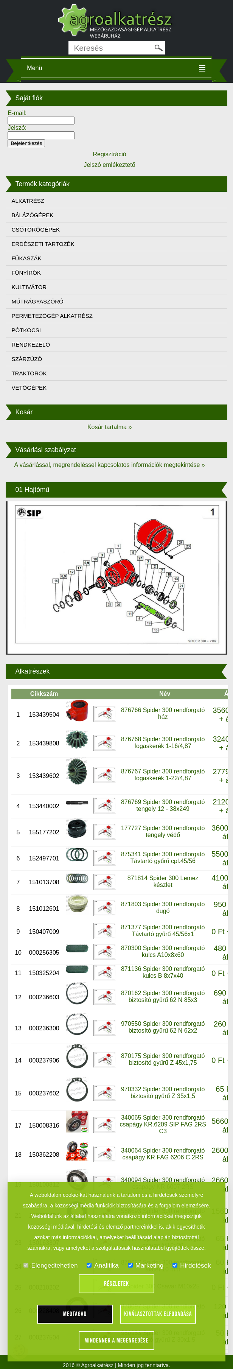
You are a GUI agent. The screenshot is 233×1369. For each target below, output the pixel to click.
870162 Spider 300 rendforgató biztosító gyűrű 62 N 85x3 (163, 996)
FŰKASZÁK (26, 258)
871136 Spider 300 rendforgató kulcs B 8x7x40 (163, 972)
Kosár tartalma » (109, 427)
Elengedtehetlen (50, 1265)
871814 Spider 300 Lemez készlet (163, 881)
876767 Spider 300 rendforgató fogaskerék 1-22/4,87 (163, 774)
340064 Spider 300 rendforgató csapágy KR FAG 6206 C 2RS (163, 1154)
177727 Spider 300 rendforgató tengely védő (163, 831)
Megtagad (75, 1314)
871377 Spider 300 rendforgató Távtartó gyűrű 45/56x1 (163, 930)
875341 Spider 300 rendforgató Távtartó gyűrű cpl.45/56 (163, 857)
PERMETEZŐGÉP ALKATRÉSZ (52, 316)
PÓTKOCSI (26, 330)
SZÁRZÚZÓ (26, 359)
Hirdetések (191, 1265)
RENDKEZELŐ (30, 344)
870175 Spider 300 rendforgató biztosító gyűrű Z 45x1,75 (163, 1059)
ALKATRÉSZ (27, 201)
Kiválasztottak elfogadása (158, 1314)
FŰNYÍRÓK (26, 272)
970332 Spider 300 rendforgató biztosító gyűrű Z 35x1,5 (163, 1092)
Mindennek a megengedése (116, 1340)
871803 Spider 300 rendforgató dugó (163, 907)
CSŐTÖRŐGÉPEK (35, 229)
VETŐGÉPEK (29, 387)
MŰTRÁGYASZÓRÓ (37, 301)
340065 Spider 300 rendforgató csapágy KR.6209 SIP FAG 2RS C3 (163, 1124)
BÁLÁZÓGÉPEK (32, 215)
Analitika (102, 1265)
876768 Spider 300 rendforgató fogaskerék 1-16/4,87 (163, 742)
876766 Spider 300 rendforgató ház (163, 713)
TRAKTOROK (29, 373)
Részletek (116, 1284)
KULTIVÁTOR (29, 287)
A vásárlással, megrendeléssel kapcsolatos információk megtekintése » (109, 465)
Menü (34, 68)
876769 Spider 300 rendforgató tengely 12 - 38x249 (163, 805)
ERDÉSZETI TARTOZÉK (42, 244)
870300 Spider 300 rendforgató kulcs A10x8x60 (163, 951)
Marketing (146, 1265)
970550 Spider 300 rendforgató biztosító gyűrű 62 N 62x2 (163, 1027)
